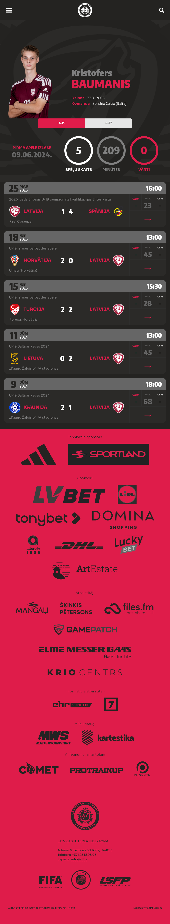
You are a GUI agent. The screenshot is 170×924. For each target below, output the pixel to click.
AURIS (158, 908)
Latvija (33, 211)
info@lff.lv (79, 859)
